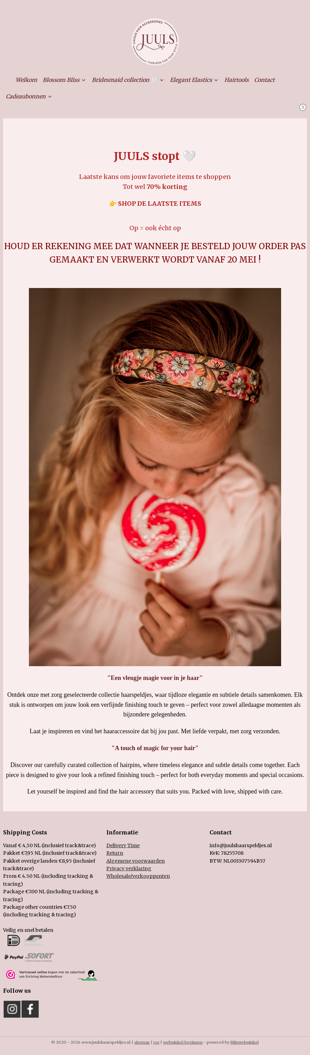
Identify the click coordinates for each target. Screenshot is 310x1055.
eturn (116, 853)
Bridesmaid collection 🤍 (128, 79)
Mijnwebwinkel (244, 1042)
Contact (264, 79)
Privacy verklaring (128, 868)
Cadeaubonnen (29, 96)
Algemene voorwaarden (135, 861)
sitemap (142, 1042)
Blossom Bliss (64, 79)
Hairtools (236, 79)
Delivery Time (123, 845)
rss (156, 1042)
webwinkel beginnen (183, 1042)
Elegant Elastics (194, 79)
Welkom (26, 79)
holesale (138, 876)
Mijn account (154, 8)
